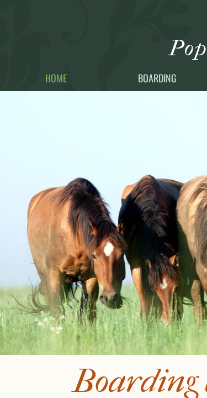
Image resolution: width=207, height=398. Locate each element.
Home (56, 78)
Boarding (157, 78)
